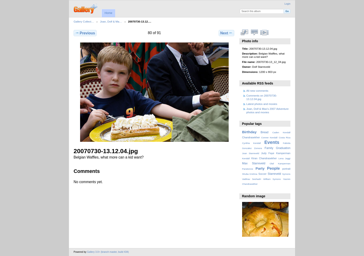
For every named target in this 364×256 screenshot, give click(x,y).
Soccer (262, 173)
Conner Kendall (269, 137)
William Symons (272, 179)
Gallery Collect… (84, 21)
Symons (286, 174)
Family (269, 148)
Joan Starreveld (250, 153)
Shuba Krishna (249, 174)
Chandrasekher (251, 137)
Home (108, 13)
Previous (85, 33)
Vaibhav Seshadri (251, 179)
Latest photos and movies (261, 103)
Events (271, 142)
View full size (245, 32)
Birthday (249, 132)
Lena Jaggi (284, 158)
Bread (264, 132)
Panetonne (247, 169)
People (273, 168)
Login (287, 4)
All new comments (257, 90)
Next (226, 33)
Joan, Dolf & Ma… (111, 21)
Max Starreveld (253, 163)
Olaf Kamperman (280, 163)
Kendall (246, 158)
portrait (286, 168)
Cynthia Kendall (251, 143)
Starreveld (274, 173)
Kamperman (283, 153)
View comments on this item (255, 32)
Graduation (283, 148)
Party (260, 168)
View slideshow (265, 32)
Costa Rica (284, 137)
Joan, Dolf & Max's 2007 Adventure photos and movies (267, 110)
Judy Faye (267, 153)
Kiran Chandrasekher (264, 158)
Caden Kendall (281, 132)
